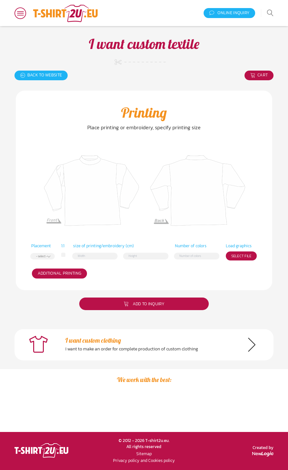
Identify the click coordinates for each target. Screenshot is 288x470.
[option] (53, 411)
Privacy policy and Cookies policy (144, 460)
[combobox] (42, 256)
